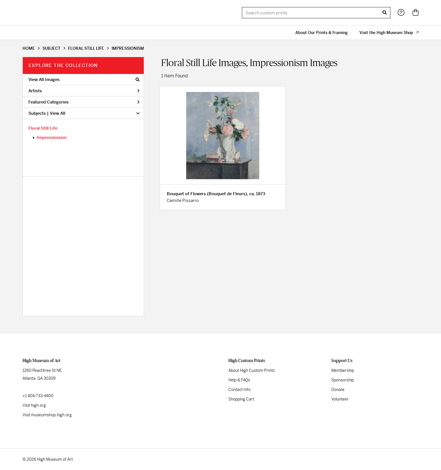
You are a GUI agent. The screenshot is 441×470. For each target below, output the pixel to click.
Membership (342, 370)
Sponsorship (342, 380)
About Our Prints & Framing (321, 32)
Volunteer (340, 399)
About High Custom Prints (251, 370)
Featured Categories (84, 102)
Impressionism (52, 137)
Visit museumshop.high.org (47, 414)
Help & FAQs (239, 380)
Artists (84, 90)
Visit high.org (34, 405)
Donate (338, 389)
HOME (28, 48)
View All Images (84, 79)
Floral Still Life (42, 128)
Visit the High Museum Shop (388, 32)
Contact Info (239, 389)
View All (57, 113)
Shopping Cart (241, 399)
